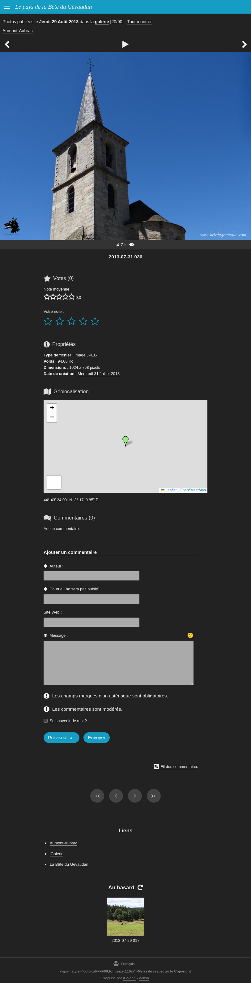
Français (123, 964)
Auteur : (56, 566)
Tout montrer (139, 21)
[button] (125, 441)
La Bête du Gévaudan (69, 864)
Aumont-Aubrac (17, 30)
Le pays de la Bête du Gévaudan (53, 6)
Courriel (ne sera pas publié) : (75, 589)
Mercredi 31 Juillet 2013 (99, 373)
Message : (58, 635)
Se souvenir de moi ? (68, 720)
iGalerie (56, 854)
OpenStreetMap (193, 490)
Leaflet (169, 490)
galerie (102, 21)
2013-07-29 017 (125, 940)
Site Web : (53, 612)
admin (144, 978)
